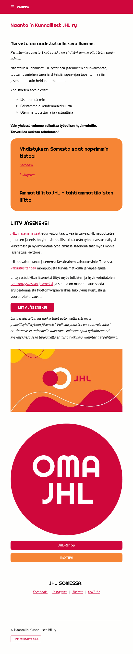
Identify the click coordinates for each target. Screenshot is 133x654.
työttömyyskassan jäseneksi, (32, 283)
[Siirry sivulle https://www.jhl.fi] (66, 480)
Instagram (28, 174)
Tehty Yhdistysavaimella (25, 638)
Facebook (26, 165)
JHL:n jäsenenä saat (25, 233)
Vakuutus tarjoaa (24, 268)
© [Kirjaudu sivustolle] (12, 630)
